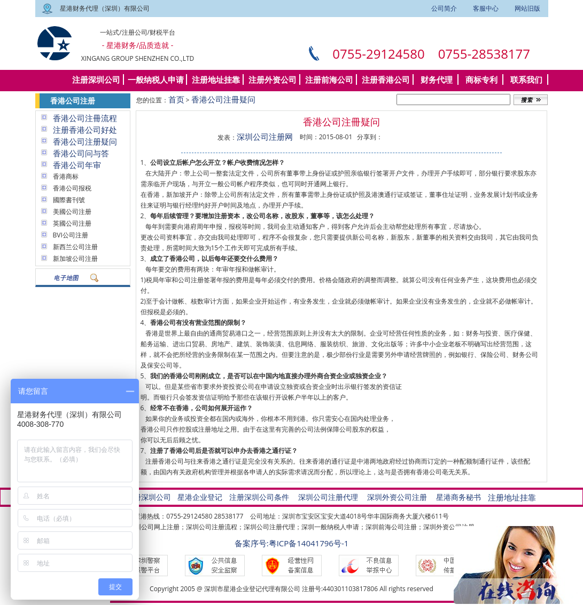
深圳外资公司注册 (397, 497)
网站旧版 (527, 8)
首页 (176, 99)
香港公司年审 (77, 165)
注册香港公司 (386, 79)
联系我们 (526, 79)
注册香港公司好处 (85, 129)
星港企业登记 (199, 497)
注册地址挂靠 (216, 79)
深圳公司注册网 (265, 136)
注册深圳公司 (96, 79)
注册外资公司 (272, 79)
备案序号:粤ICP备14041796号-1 (292, 543)
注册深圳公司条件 (259, 497)
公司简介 (444, 8)
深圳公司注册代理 (328, 497)
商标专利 (481, 79)
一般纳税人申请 (156, 79)
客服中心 (486, 8)
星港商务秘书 (458, 497)
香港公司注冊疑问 (223, 99)
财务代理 (437, 79)
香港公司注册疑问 (85, 141)
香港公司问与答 (81, 153)
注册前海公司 (329, 79)
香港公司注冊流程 (85, 118)
